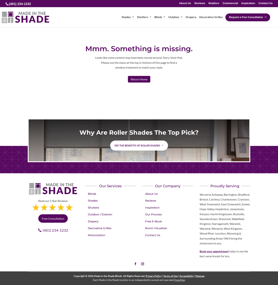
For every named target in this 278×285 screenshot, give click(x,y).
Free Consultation (53, 218)
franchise (179, 279)
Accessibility (186, 275)
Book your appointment (214, 251)
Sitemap (199, 275)
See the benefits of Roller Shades (137, 145)
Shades (93, 200)
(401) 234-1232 (55, 230)
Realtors (214, 3)
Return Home (139, 79)
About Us (185, 3)
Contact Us (266, 3)
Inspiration (248, 3)
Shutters (93, 207)
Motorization (96, 235)
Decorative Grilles (99, 228)
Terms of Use (170, 275)
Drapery (93, 221)
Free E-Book (153, 221)
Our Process (153, 214)
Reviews (199, 3)
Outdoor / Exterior (100, 214)
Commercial (230, 3)
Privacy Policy (154, 275)
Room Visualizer (156, 228)
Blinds (92, 193)
